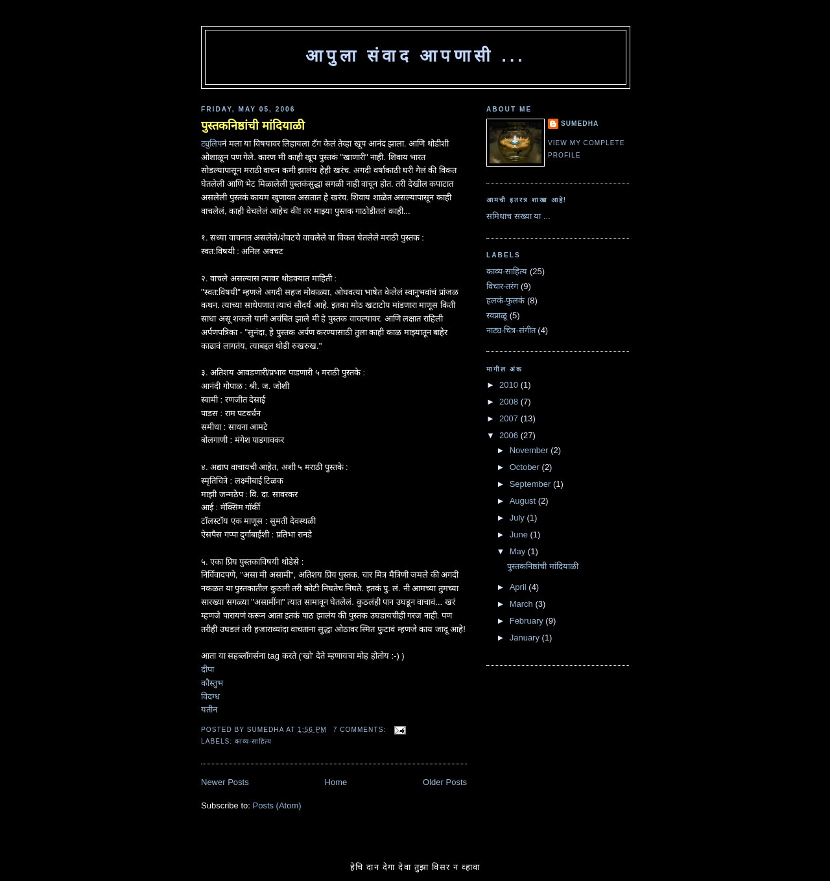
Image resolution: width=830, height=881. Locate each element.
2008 (510, 401)
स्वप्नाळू (496, 315)
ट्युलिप (211, 143)
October (526, 467)
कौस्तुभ (212, 683)
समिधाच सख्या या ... (518, 216)
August (524, 501)
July (518, 518)
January (526, 637)
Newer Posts (225, 782)
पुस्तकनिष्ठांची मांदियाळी (253, 125)
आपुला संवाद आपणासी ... (415, 55)
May (519, 551)
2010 (510, 385)
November (530, 450)
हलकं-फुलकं (505, 300)
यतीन (209, 709)
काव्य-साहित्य (253, 741)
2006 (510, 435)
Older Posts (445, 782)
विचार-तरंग (502, 286)
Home (336, 782)
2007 (510, 418)
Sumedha (580, 123)
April (519, 587)
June (520, 534)
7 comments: (360, 729)
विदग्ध (210, 696)
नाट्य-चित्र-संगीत (511, 330)
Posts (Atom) (277, 805)
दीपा (207, 669)
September (531, 484)
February (528, 621)
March (523, 604)
